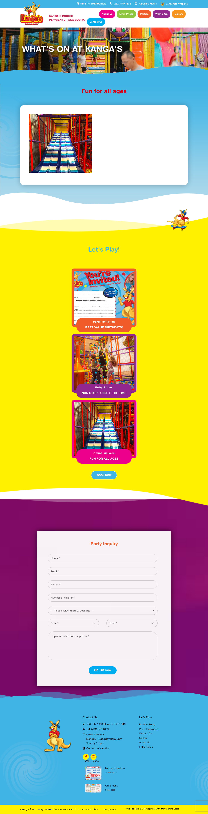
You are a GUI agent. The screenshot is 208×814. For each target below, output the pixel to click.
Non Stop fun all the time (104, 393)
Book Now (104, 475)
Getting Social (172, 809)
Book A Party (147, 724)
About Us (107, 13)
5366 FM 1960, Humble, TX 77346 (105, 724)
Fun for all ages (104, 458)
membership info (115, 768)
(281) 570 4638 (120, 3)
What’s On (161, 13)
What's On (92, 761)
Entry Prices (126, 13)
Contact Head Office (88, 809)
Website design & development (140, 809)
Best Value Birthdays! (104, 327)
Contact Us (96, 21)
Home (92, 14)
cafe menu (111, 785)
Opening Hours (148, 3)
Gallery (178, 13)
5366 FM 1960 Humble (91, 3)
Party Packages (148, 729)
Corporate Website (177, 3)
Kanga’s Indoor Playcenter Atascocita (55, 809)
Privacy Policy (109, 809)
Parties (144, 13)
